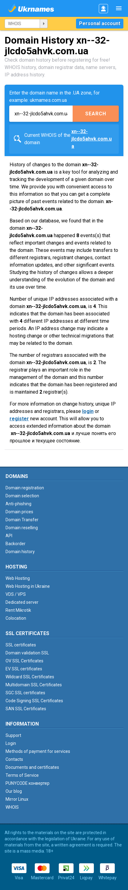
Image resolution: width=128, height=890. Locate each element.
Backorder (16, 543)
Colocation (16, 618)
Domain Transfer (22, 519)
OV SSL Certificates (24, 660)
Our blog (14, 791)
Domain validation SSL (27, 652)
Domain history (20, 551)
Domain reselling (22, 527)
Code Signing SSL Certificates (34, 700)
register (19, 419)
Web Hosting (18, 578)
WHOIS (12, 807)
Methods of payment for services (38, 751)
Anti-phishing (18, 503)
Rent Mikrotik (18, 610)
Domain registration (25, 487)
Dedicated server (22, 602)
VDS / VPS (16, 594)
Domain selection (22, 495)
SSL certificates (21, 644)
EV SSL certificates (24, 668)
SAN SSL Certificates (26, 708)
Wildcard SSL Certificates (30, 676)
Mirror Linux (17, 799)
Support (13, 735)
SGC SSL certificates (25, 692)
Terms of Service (22, 775)
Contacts (14, 759)
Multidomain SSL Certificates (34, 684)
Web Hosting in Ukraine (28, 586)
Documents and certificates (32, 767)
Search (95, 114)
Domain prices (19, 511)
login (88, 411)
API (9, 535)
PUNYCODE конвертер (28, 783)
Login (11, 743)
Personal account (99, 23)
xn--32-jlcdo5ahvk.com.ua (91, 139)
